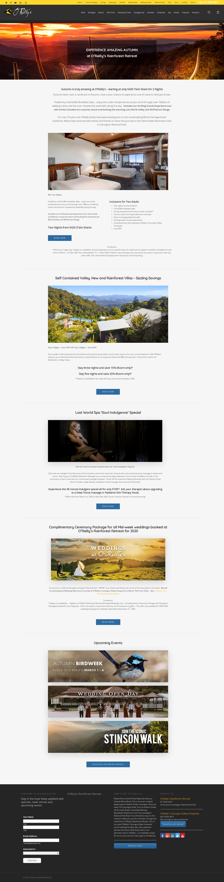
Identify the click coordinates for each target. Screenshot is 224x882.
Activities (150, 12)
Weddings (112, 2)
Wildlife (122, 2)
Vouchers (195, 12)
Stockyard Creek (124, 12)
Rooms (101, 12)
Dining (103, 2)
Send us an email (173, 824)
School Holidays (91, 2)
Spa (169, 12)
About (80, 2)
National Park (160, 2)
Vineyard (185, 12)
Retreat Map (132, 2)
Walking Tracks (146, 2)
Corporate (161, 12)
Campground (139, 12)
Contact (184, 2)
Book (83, 12)
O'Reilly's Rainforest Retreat (84, 794)
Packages (92, 12)
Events (176, 12)
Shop (176, 2)
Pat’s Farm (111, 12)
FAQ (169, 2)
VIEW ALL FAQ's (135, 845)
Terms (193, 2)
